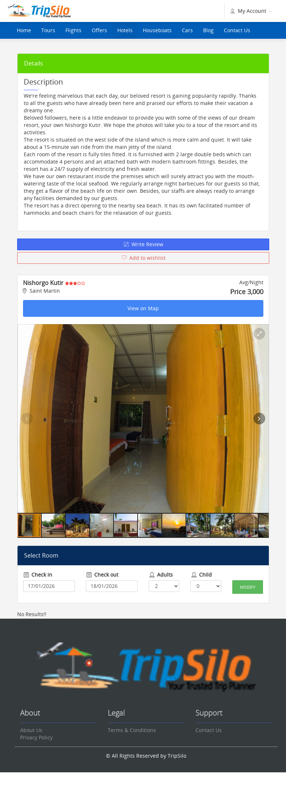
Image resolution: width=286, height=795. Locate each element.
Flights (73, 30)
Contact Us (237, 30)
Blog (208, 30)
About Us (31, 730)
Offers (99, 30)
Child (201, 574)
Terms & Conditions (132, 730)
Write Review (143, 244)
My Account (250, 10)
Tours (48, 30)
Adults (161, 574)
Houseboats (157, 30)
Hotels (125, 30)
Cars (187, 30)
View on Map (143, 308)
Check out (102, 574)
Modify (247, 587)
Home (24, 30)
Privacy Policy (36, 737)
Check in (38, 574)
